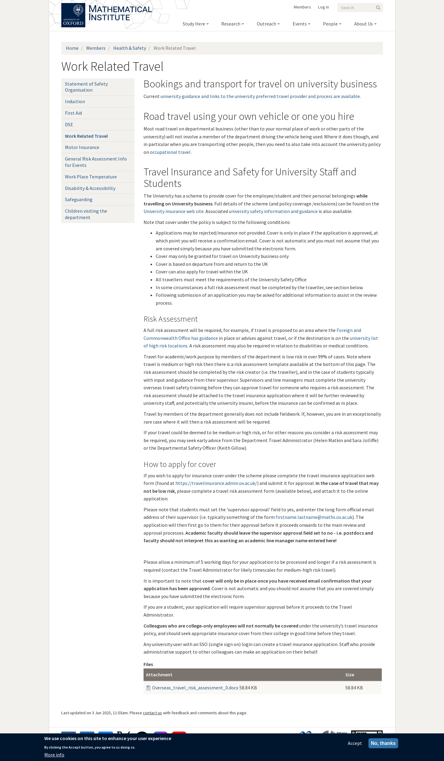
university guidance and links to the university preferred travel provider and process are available (260, 96)
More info (54, 755)
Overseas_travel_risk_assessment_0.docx (195, 688)
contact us (152, 712)
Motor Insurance (82, 147)
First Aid (73, 113)
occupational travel (170, 152)
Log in (323, 7)
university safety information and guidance (273, 211)
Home (72, 48)
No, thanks (383, 743)
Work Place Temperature (91, 177)
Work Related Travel (86, 136)
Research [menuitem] (230, 24)
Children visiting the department (86, 214)
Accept (355, 744)
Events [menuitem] (300, 24)
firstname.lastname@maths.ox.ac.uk (314, 517)
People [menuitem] (330, 24)
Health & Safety (129, 48)
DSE (69, 124)
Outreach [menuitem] (266, 24)
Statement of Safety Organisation (86, 87)
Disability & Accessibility (90, 188)
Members (302, 7)
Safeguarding (79, 199)
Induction (75, 101)
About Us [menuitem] (363, 24)
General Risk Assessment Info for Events (96, 162)
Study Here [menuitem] (194, 24)
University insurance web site (174, 211)
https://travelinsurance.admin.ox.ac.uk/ (216, 483)
